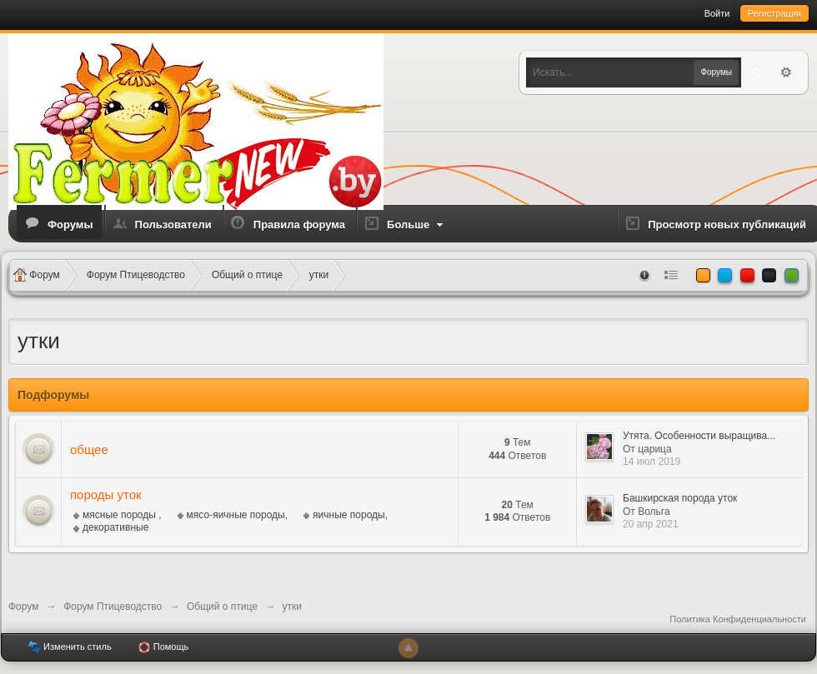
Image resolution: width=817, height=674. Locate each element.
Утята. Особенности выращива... (699, 436)
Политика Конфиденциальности (737, 619)
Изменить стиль (70, 647)
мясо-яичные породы (236, 515)
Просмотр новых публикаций (727, 224)
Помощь (163, 647)
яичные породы (349, 515)
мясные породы (120, 515)
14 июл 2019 (651, 461)
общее (89, 449)
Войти (717, 13)
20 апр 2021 (651, 524)
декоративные (115, 527)
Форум (23, 606)
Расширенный (786, 72)
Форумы (70, 224)
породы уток (106, 494)
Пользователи (173, 224)
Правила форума (299, 224)
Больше (417, 224)
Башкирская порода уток (680, 498)
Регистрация (774, 13)
